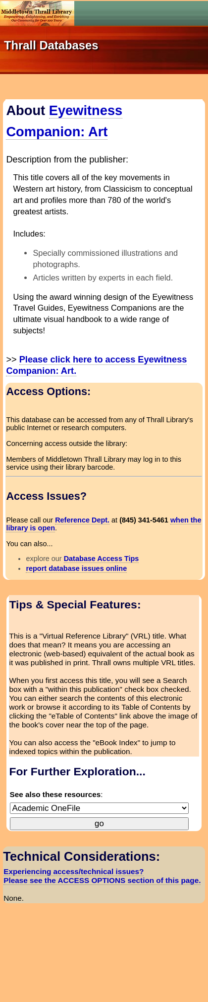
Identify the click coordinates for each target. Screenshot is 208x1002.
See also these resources (55, 794)
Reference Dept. (82, 520)
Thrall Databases (51, 45)
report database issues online (76, 568)
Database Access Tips (101, 558)
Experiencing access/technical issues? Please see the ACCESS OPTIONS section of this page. (102, 875)
